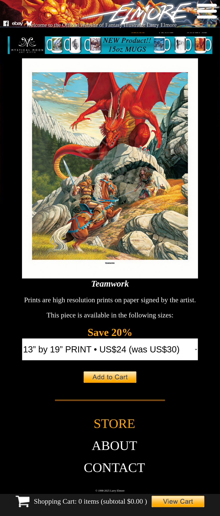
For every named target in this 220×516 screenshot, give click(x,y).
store (114, 423)
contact (114, 467)
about (114, 445)
